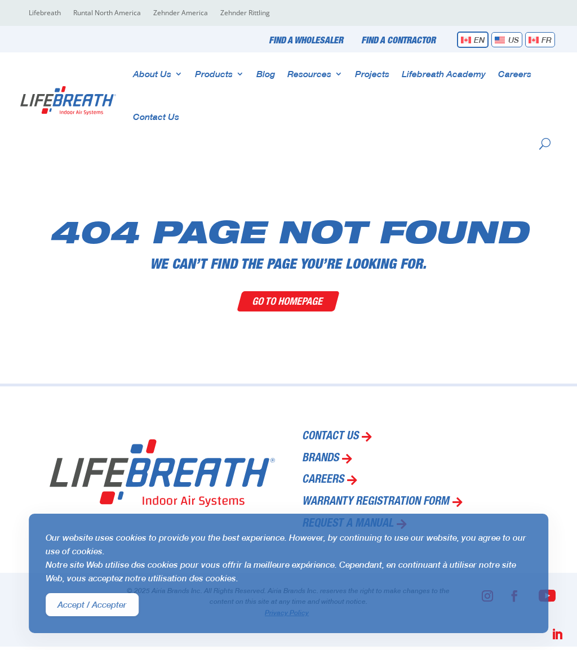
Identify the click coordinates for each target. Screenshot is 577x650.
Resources (309, 73)
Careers (514, 73)
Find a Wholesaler (306, 41)
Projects (372, 73)
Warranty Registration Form (375, 502)
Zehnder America (180, 13)
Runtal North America (107, 13)
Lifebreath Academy (444, 73)
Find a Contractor (398, 41)
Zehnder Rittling (245, 13)
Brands (320, 459)
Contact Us (156, 116)
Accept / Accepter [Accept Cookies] (92, 604)
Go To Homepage (289, 301)
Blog (265, 73)
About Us (152, 73)
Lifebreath (45, 13)
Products (214, 73)
